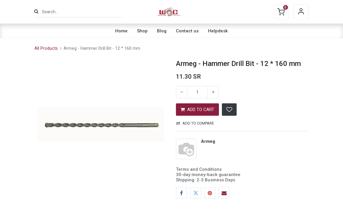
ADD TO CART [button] (197, 109)
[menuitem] (121, 31)
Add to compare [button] (195, 123)
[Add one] (213, 92)
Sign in (301, 11)
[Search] (36, 11)
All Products (46, 48)
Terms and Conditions (199, 169)
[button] (229, 109)
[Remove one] (181, 92)
